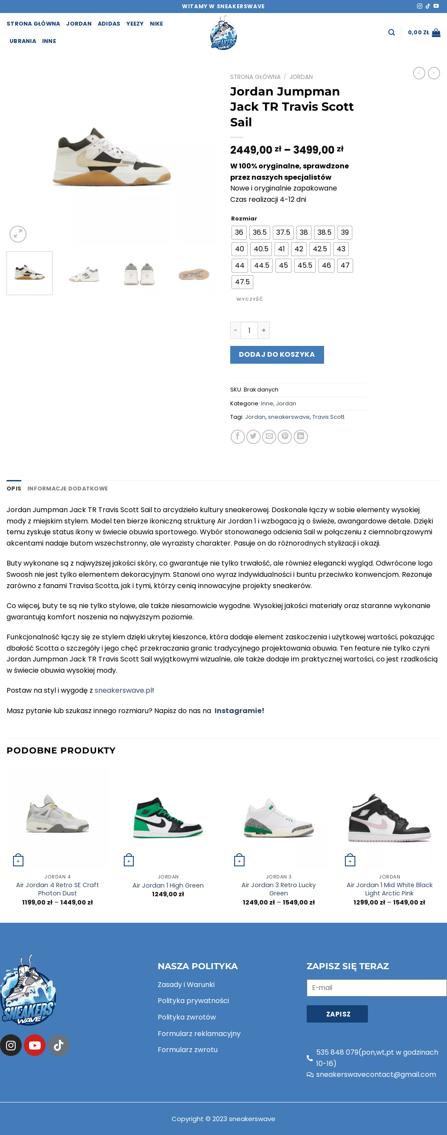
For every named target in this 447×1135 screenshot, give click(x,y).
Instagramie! (240, 711)
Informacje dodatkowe (67, 488)
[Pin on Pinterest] (285, 437)
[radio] (239, 232)
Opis (14, 488)
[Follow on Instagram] (419, 6)
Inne (49, 41)
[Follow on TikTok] (427, 6)
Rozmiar (244, 219)
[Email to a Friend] (269, 437)
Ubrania (23, 41)
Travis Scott (328, 417)
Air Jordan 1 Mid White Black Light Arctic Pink (390, 889)
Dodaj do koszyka (277, 354)
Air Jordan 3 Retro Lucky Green (279, 889)
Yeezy (134, 23)
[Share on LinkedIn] (301, 437)
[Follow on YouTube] (436, 6)
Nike (156, 23)
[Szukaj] (391, 32)
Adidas (109, 23)
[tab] (14, 488)
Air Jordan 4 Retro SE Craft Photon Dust (57, 889)
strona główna (33, 23)
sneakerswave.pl (123, 690)
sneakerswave (289, 417)
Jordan (79, 23)
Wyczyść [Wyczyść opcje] (249, 299)
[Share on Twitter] (253, 437)
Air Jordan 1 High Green (168, 886)
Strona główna (255, 77)
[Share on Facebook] (238, 437)
